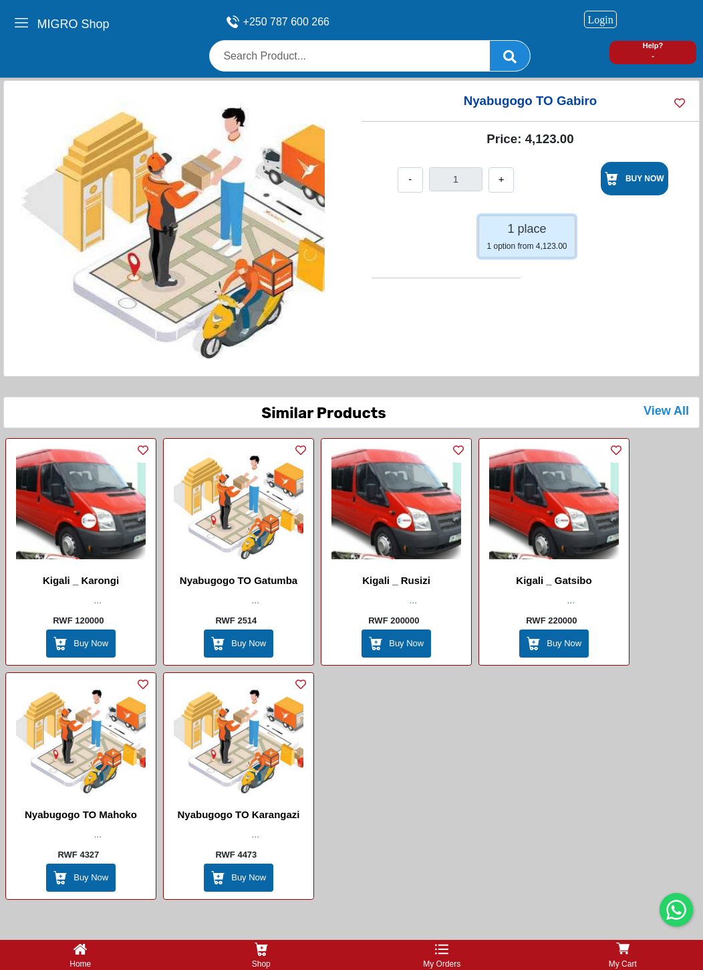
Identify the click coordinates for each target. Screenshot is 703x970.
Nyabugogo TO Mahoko (81, 814)
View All (666, 410)
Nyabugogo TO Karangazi (238, 814)
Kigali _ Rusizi (396, 580)
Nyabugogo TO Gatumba (238, 580)
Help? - (653, 50)
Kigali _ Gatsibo (553, 580)
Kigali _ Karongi (81, 580)
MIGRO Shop (73, 24)
